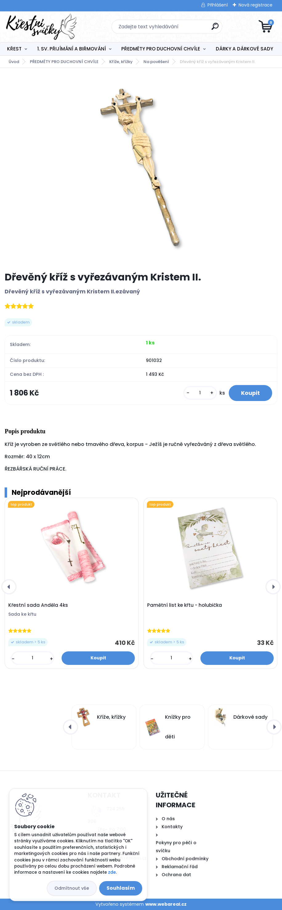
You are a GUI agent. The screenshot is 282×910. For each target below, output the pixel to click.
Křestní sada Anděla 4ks (38, 605)
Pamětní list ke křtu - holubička (184, 605)
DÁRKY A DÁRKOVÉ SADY (244, 49)
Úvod (14, 62)
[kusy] (200, 393)
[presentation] (9, 586)
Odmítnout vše (71, 888)
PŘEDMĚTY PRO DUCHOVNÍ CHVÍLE (160, 49)
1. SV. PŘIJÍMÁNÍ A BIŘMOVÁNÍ (71, 49)
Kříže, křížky (121, 62)
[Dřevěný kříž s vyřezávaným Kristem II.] (141, 169)
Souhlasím (121, 888)
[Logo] (42, 26)
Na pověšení (156, 62)
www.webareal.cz (166, 904)
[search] (215, 29)
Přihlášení (217, 5)
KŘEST (14, 49)
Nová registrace (255, 5)
